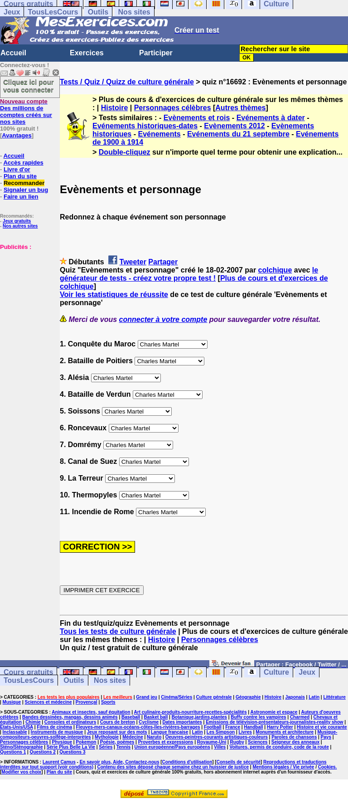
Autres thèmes (240, 108)
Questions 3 (72, 751)
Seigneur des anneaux (295, 742)
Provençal (86, 702)
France (232, 727)
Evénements (159, 134)
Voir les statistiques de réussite (114, 294)
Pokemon (86, 742)
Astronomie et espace (273, 712)
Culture (276, 672)
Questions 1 (13, 751)
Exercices (87, 53)
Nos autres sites (20, 226)
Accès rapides (23, 162)
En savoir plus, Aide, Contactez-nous (120, 761)
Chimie (32, 722)
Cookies (327, 766)
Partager (163, 262)
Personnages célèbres (172, 108)
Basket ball (156, 717)
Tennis (123, 747)
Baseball (130, 717)
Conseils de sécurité (239, 761)
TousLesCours (53, 12)
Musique (12, 702)
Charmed (299, 717)
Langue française (169, 732)
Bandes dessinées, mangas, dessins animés (70, 717)
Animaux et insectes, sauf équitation (91, 712)
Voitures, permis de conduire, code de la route (279, 747)
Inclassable (15, 732)
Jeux (12, 12)
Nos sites (134, 12)
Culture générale (214, 697)
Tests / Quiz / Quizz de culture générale (127, 82)
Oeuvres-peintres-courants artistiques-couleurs (216, 737)
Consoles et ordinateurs (70, 722)
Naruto (154, 737)
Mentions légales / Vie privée (283, 766)
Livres (244, 732)
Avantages (16, 135)
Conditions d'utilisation (187, 761)
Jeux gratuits (17, 221)
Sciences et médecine (48, 702)
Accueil (13, 53)
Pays (326, 737)
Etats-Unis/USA (16, 727)
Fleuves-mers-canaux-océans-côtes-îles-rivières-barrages (138, 727)
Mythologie (107, 737)
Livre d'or (17, 169)
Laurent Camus (59, 761)
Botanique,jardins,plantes (199, 717)
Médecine (132, 737)
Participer (156, 53)
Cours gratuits (28, 672)
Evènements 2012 (234, 126)
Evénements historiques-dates (145, 126)
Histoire (114, 108)
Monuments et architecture (285, 732)
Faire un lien (21, 196)
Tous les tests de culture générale (118, 631)
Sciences (257, 742)
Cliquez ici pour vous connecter (28, 85)
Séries (105, 747)
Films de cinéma (54, 727)
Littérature (334, 697)
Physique (62, 742)
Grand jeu (146, 697)
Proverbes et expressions (165, 742)
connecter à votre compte (163, 319)
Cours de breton (117, 722)
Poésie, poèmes (117, 742)
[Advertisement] (27, 295)
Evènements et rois (197, 118)
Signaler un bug (26, 189)
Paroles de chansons (294, 737)
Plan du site (20, 176)
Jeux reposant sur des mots (117, 732)
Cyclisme (149, 722)
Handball (253, 727)
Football (213, 727)
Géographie (248, 697)
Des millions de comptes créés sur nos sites (26, 111)
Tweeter (133, 262)
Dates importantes (182, 722)
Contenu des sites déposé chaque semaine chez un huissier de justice (173, 766)
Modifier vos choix (21, 771)
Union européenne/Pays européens (172, 747)
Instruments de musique (57, 732)
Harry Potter (280, 727)
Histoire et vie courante (322, 727)
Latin (314, 697)
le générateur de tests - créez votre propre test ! (189, 274)
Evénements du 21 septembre (238, 134)
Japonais (294, 697)
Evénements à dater (271, 118)
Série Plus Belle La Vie (71, 747)
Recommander (24, 183)
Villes (220, 747)
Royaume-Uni (211, 742)
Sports (108, 702)
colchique (275, 270)
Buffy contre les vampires (258, 717)
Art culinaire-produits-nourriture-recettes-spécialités (190, 712)
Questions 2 (43, 751)
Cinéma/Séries (176, 697)
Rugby (237, 742)
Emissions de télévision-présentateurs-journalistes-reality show (274, 722)
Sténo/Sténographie (21, 747)
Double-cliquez (124, 152)
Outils (98, 12)
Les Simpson (221, 732)
